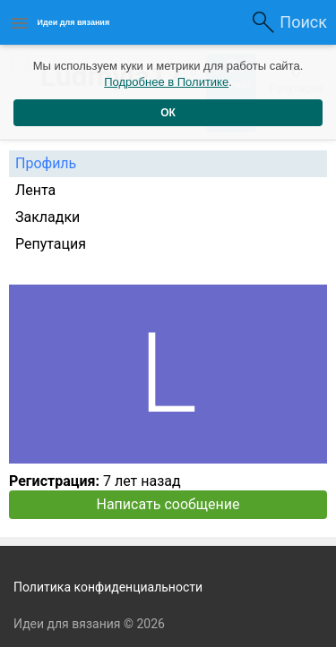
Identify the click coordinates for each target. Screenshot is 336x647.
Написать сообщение (168, 504)
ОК (168, 112)
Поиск (303, 22)
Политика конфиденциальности (107, 587)
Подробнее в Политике (166, 82)
